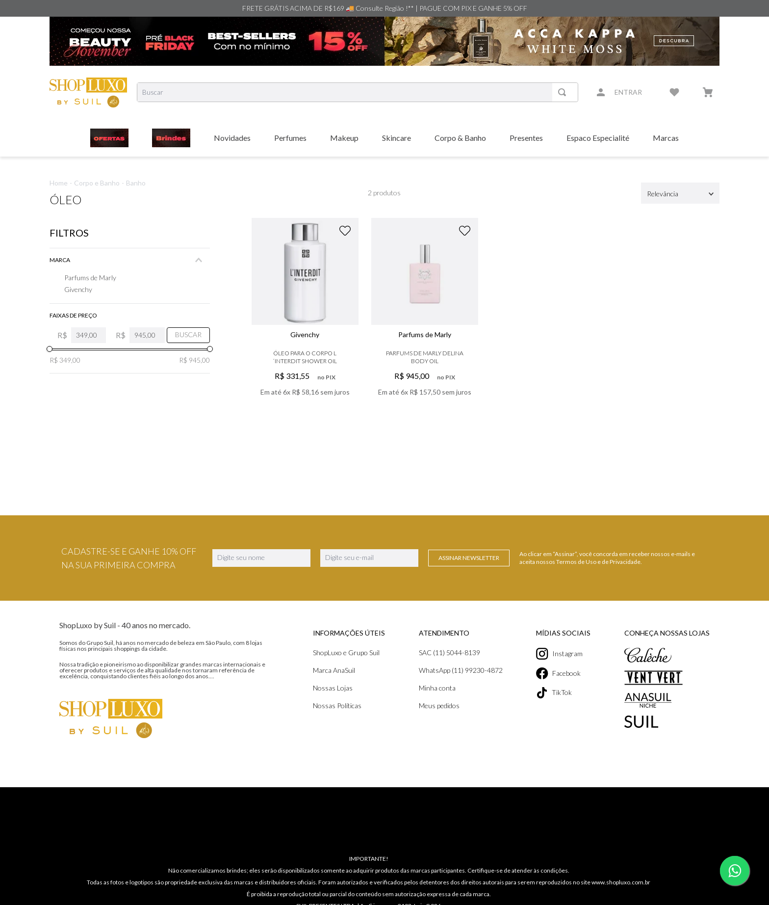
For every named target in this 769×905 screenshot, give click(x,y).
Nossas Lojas (171, 688)
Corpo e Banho (97, 183)
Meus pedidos (331, 705)
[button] (130, 260)
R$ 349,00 (65, 360)
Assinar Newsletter (468, 557)
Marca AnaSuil (173, 670)
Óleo (65, 199)
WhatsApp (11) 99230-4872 (353, 670)
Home (59, 183)
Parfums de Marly (90, 277)
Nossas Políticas (176, 705)
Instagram (506, 654)
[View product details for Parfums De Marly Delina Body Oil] (425, 322)
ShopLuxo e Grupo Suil (185, 652)
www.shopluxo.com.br (620, 872)
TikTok (500, 692)
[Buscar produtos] (564, 92)
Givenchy (78, 289)
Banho (136, 183)
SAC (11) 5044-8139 (341, 652)
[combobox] (357, 92)
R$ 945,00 (194, 360)
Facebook (505, 673)
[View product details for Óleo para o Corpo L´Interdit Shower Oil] (305, 322)
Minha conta (329, 688)
